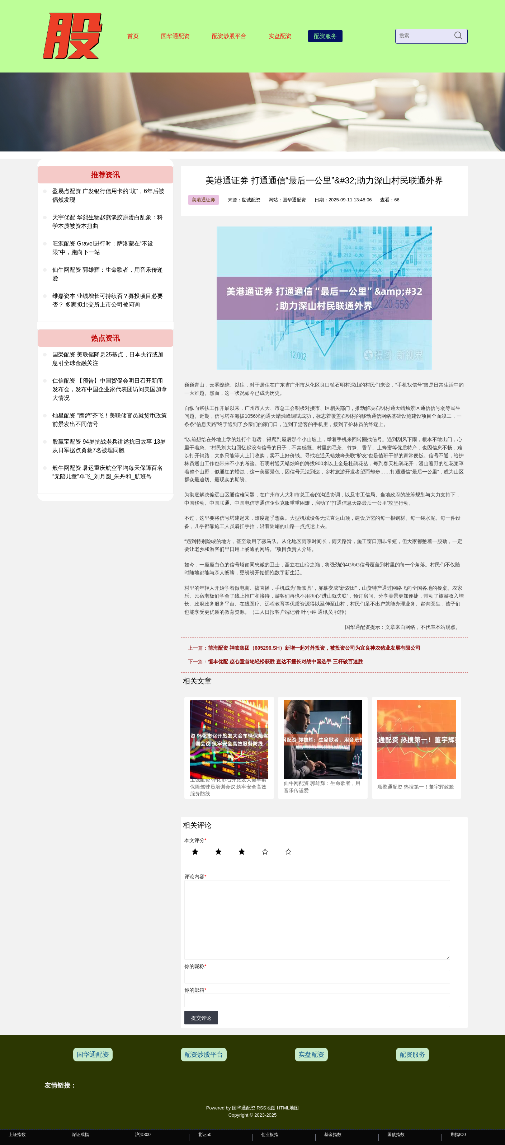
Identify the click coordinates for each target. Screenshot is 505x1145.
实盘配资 (280, 36)
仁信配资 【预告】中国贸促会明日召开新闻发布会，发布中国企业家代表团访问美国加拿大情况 (109, 389)
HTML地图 (288, 1108)
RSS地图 (266, 1108)
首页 (133, 36)
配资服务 (325, 36)
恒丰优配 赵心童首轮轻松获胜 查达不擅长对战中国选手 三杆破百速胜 (285, 661)
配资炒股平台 (229, 36)
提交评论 (201, 1018)
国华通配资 (175, 36)
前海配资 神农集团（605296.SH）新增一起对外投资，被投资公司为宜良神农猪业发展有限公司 (314, 648)
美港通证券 (203, 199)
